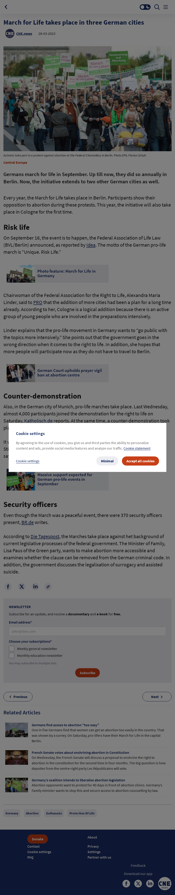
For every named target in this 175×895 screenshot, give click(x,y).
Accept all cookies (140, 461)
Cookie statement (137, 448)
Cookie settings (27, 461)
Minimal (107, 461)
